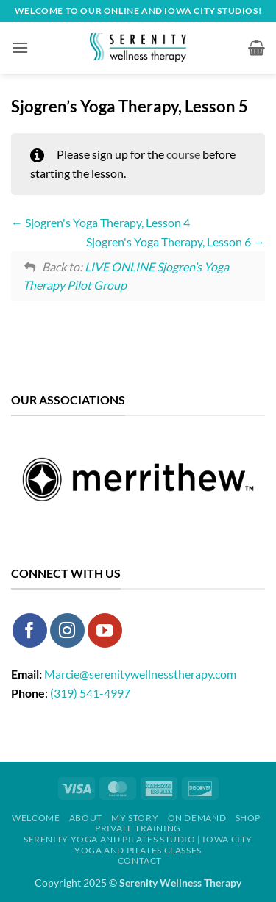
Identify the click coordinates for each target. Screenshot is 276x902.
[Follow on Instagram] (67, 630)
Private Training (138, 828)
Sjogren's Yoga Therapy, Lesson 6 (175, 241)
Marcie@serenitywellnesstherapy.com (140, 674)
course (183, 154)
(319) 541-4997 (90, 693)
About (85, 817)
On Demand (197, 817)
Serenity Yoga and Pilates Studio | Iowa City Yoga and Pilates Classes (138, 845)
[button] (20, 47)
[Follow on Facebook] (30, 630)
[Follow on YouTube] (105, 630)
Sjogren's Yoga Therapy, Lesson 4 (100, 222)
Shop (248, 817)
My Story (134, 817)
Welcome (36, 817)
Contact (140, 860)
